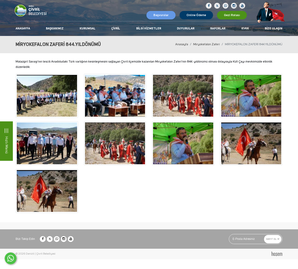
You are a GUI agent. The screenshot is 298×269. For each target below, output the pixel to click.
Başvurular (161, 15)
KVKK (245, 28)
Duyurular (185, 28)
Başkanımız (55, 28)
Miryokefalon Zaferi (206, 44)
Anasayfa (23, 28)
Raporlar (217, 28)
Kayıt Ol (272, 239)
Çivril (115, 28)
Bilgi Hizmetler (148, 28)
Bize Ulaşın (273, 28)
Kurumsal (87, 28)
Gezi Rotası (232, 15)
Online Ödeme (196, 15)
